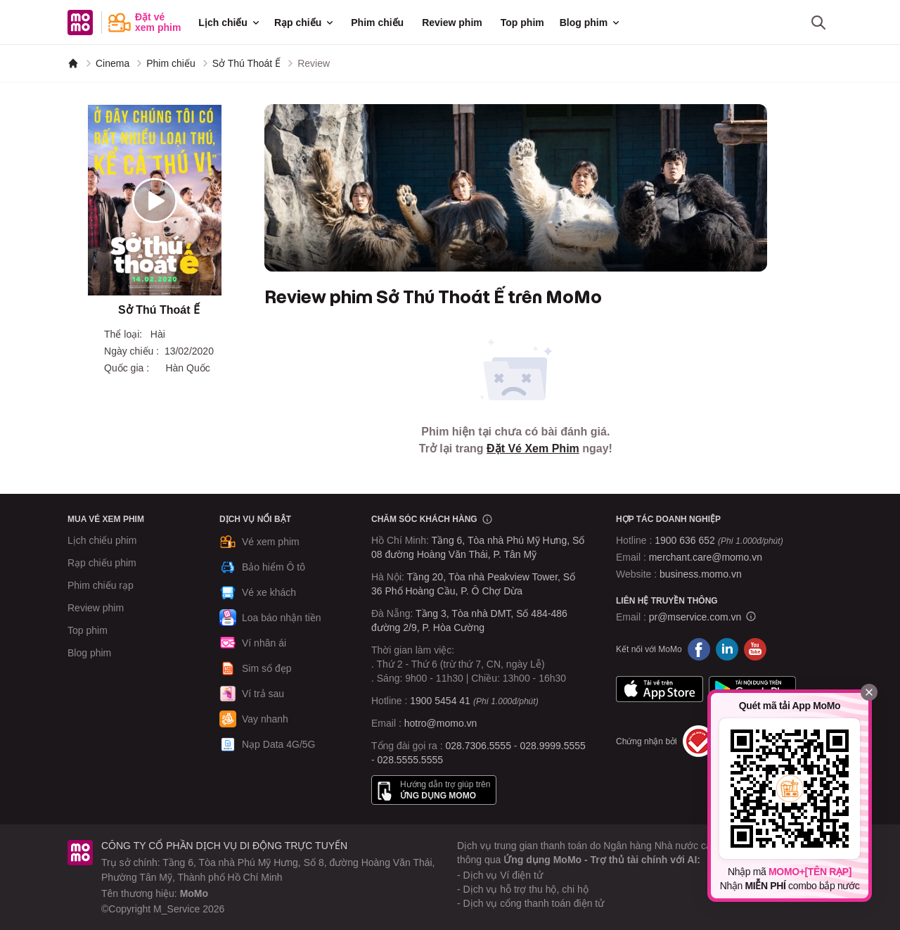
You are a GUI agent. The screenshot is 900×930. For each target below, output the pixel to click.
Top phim (522, 22)
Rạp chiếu (304, 22)
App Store (659, 689)
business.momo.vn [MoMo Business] (701, 574)
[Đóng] (869, 692)
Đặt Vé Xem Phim (533, 448)
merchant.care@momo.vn (705, 557)
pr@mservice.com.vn (695, 617)
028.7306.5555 (478, 745)
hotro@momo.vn (440, 723)
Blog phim (591, 22)
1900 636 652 (719, 540)
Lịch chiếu (230, 22)
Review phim (452, 22)
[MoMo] (73, 63)
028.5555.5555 (410, 759)
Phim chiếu (377, 22)
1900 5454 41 (440, 700)
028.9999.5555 (552, 745)
